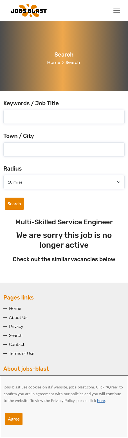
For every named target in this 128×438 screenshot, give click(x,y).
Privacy (16, 326)
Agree (14, 418)
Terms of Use (21, 353)
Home (53, 62)
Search (14, 203)
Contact (16, 344)
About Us (18, 317)
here (101, 400)
